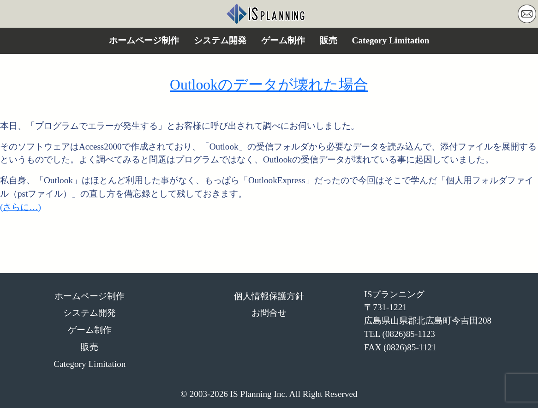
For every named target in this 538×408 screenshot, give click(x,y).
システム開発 (220, 40)
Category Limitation (391, 40)
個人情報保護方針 (269, 296)
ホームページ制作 (144, 40)
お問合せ (269, 313)
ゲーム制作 (283, 40)
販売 (328, 40)
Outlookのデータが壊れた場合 (269, 85)
